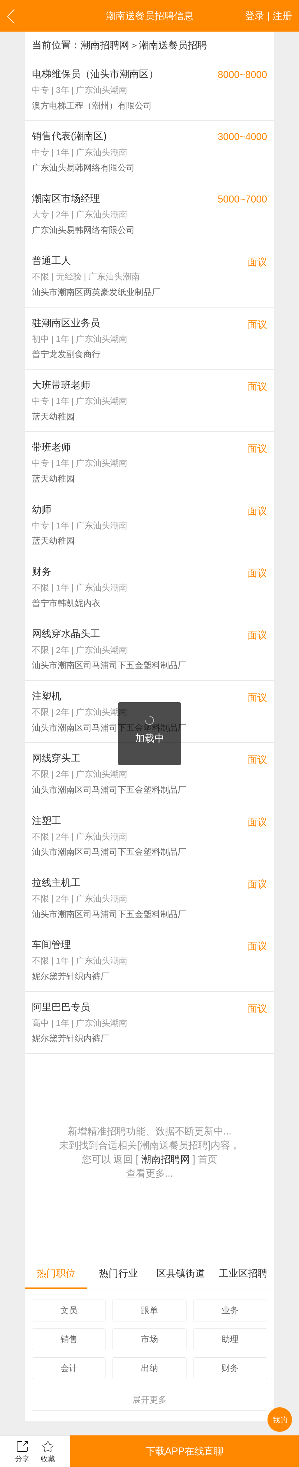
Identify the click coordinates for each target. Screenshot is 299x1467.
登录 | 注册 (268, 15)
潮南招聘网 (105, 44)
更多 (149, 1400)
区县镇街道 (181, 1273)
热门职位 (56, 1273)
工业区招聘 (243, 1273)
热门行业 (118, 1273)
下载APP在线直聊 (184, 1451)
